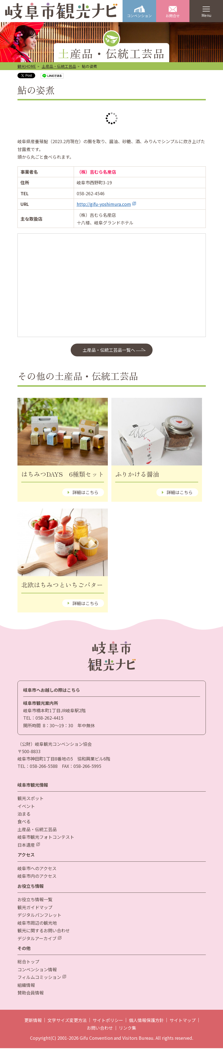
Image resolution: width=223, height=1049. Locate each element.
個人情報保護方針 (146, 1021)
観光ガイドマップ (34, 908)
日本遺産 (28, 845)
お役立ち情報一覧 (34, 900)
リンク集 (127, 1028)
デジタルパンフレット (39, 915)
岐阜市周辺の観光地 (37, 923)
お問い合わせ (100, 1028)
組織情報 (26, 985)
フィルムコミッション (41, 978)
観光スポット (30, 799)
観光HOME (26, 67)
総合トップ (28, 962)
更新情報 (33, 1021)
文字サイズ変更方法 (67, 1021)
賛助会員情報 (30, 993)
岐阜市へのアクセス (37, 869)
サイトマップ (183, 1021)
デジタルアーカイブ (39, 939)
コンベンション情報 (37, 970)
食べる (24, 822)
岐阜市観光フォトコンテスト (45, 838)
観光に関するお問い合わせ (43, 931)
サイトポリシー (108, 1021)
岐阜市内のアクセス (37, 876)
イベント (26, 807)
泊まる (24, 814)
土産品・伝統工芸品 (59, 67)
